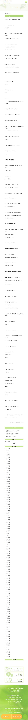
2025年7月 (8, 459)
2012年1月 (8, 602)
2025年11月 (8, 452)
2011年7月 (8, 613)
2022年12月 (8, 513)
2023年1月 (8, 512)
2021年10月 (8, 535)
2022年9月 (8, 517)
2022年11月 (8, 515)
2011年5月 (8, 616)
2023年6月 (8, 502)
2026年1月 (8, 448)
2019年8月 (8, 548)
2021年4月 (8, 539)
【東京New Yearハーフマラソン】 (12, 431)
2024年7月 (8, 479)
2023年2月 (8, 510)
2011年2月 (8, 622)
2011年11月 (8, 605)
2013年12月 (8, 577)
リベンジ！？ (9, 16)
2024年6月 (8, 481)
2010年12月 (8, 625)
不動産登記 (18, 697)
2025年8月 (8, 457)
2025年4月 (8, 465)
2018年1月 (8, 562)
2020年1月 (8, 542)
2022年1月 (8, 530)
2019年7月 (8, 549)
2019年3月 (8, 553)
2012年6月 (8, 595)
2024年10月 (8, 475)
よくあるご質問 (11, 701)
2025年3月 (8, 466)
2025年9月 (8, 456)
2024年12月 (8, 472)
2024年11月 (8, 474)
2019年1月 (8, 557)
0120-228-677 (15, 706)
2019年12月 (8, 544)
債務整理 (8, 699)
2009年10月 (8, 649)
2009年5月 (8, 656)
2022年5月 (8, 524)
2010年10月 (8, 629)
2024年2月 (8, 488)
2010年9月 (8, 631)
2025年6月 (8, 461)
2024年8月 (8, 477)
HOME (8, 695)
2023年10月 (8, 495)
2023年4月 (8, 506)
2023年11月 (8, 493)
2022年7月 (8, 521)
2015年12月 (8, 566)
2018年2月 (8, 560)
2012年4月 (8, 598)
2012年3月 (8, 600)
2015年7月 (8, 569)
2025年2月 (8, 468)
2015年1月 (8, 571)
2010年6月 (8, 636)
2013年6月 (8, 582)
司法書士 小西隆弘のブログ (17, 699)
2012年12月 (8, 591)
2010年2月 (8, 643)
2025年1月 (8, 470)
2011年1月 (8, 623)
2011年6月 (8, 614)
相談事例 (19, 701)
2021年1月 (8, 540)
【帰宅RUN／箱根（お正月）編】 (12, 433)
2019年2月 (8, 555)
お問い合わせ (18, 702)
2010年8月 (8, 633)
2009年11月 (8, 647)
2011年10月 (8, 607)
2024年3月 (8, 486)
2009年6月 (8, 654)
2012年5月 (8, 596)
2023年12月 (8, 492)
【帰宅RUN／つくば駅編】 (11, 436)
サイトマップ (11, 702)
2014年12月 (8, 573)
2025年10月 (8, 454)
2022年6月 (8, 522)
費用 (18, 695)
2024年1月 (8, 490)
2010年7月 (8, 634)
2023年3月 (8, 508)
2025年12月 (8, 450)
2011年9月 (8, 609)
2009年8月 (8, 652)
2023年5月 (8, 504)
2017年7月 (8, 564)
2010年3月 (8, 642)
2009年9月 (8, 651)
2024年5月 (8, 483)
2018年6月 (8, 558)
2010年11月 (8, 627)
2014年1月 (8, 575)
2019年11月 (8, 546)
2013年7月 (8, 580)
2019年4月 (8, 551)
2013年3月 (8, 586)
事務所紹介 (13, 695)
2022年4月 (8, 526)
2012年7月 (8, 593)
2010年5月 (8, 638)
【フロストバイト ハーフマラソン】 (13, 430)
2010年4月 (8, 640)
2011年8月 (8, 611)
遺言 (21, 695)
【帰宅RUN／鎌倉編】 (10, 434)
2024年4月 (8, 484)
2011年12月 (8, 604)
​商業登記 (13, 697)
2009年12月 (8, 645)
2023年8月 (8, 499)
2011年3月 (8, 620)
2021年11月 (8, 533)
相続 (9, 697)
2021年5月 (8, 537)
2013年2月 (8, 587)
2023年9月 (8, 497)
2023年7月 (8, 501)
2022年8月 (8, 519)
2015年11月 (8, 568)
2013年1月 (8, 589)
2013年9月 (8, 578)
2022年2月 (8, 528)
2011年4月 (8, 618)
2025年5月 (8, 463)
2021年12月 (8, 531)
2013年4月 (8, 584)
